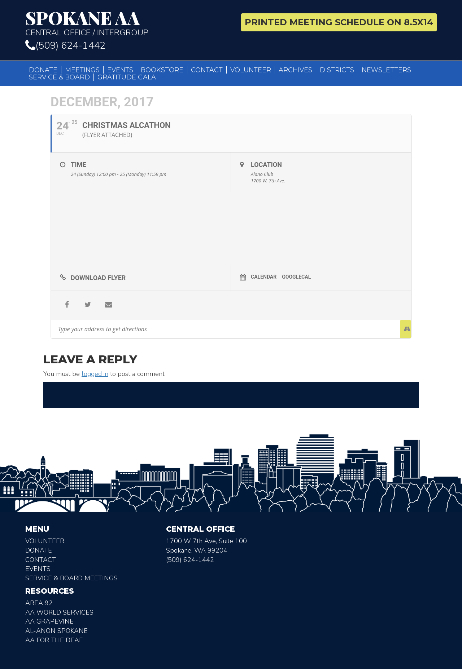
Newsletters (386, 70)
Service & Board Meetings (71, 578)
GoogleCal (296, 277)
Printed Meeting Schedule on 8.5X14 (339, 22)
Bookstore (162, 70)
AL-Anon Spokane (56, 630)
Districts (337, 70)
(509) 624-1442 (65, 45)
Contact (207, 70)
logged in (95, 373)
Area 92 (39, 603)
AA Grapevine (49, 621)
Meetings (82, 70)
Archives (295, 70)
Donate (43, 70)
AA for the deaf (54, 640)
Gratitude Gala (126, 77)
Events (120, 70)
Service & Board (59, 77)
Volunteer (250, 70)
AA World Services (59, 612)
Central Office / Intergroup (125, 23)
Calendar (263, 277)
